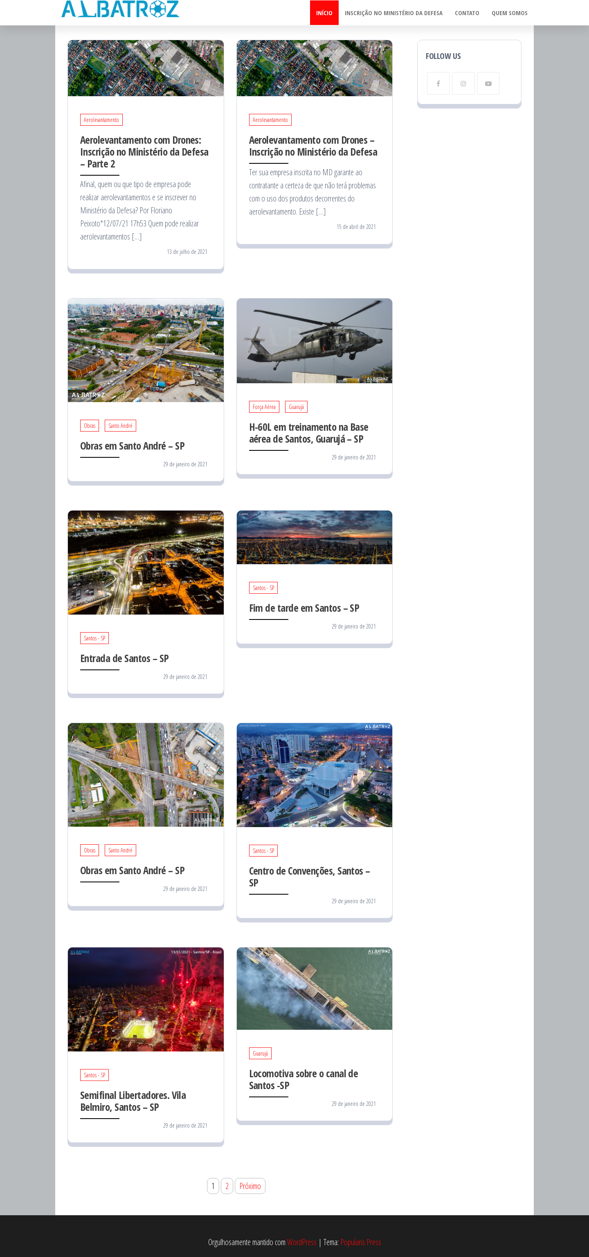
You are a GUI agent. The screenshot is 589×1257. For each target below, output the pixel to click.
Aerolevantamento (101, 120)
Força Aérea (264, 407)
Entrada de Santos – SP (124, 658)
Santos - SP (94, 638)
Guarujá (296, 407)
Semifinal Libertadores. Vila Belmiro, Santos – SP (133, 1101)
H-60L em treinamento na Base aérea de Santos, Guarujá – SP (309, 432)
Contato (467, 13)
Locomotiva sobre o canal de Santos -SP (303, 1079)
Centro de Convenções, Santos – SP (309, 876)
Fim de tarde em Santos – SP (304, 608)
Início (324, 13)
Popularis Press (360, 1242)
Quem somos (510, 13)
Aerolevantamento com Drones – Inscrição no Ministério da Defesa (313, 145)
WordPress (302, 1242)
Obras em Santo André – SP (132, 445)
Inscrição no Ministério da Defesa (394, 13)
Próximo (250, 1185)
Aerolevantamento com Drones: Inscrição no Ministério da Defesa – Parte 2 (144, 151)
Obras (89, 426)
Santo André (120, 426)
